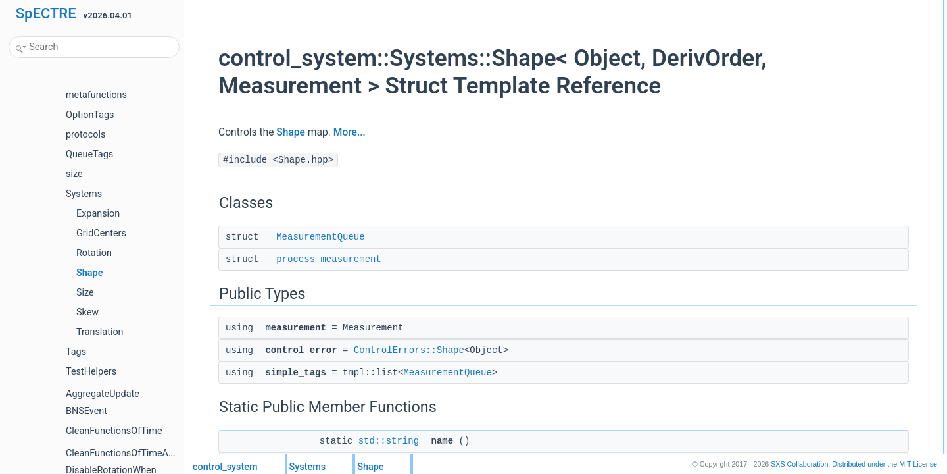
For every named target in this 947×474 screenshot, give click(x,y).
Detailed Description (817, 181)
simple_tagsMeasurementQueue (849, 94)
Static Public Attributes (821, 152)
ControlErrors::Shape (385, 350)
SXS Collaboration (799, 464)
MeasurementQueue (297, 237)
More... (326, 132)
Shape (268, 132)
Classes (796, 7)
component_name (824, 137)
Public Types (804, 50)
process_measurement (305, 259)
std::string (365, 441)
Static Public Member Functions (837, 108)
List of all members (815, 195)
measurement (816, 65)
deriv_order (812, 166)
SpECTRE (46, 13)
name (802, 123)
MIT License (884, 464)
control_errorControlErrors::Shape (851, 79)
